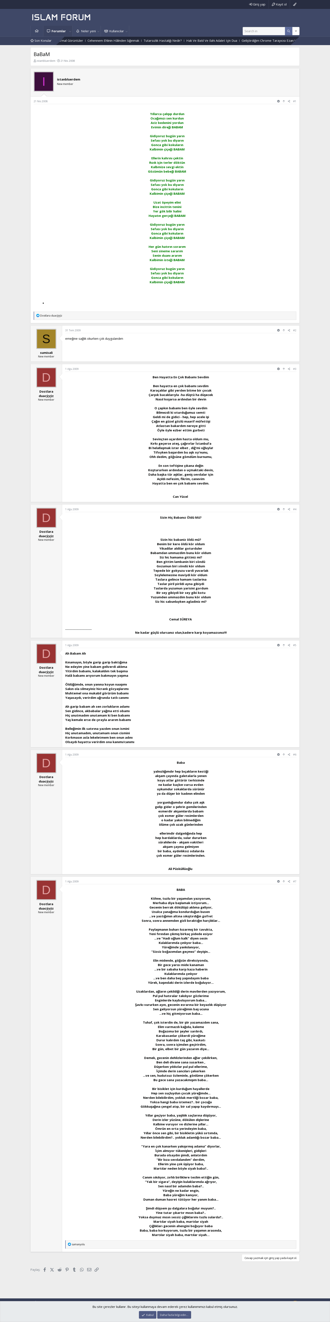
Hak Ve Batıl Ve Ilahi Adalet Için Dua (224, 40)
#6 (294, 754)
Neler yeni (88, 31)
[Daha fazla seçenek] (288, 31)
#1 (294, 101)
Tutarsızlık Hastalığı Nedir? (175, 40)
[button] (70, 31)
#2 (294, 330)
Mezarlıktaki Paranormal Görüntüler (70, 40)
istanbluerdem (46, 61)
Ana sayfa (37, 31)
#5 (294, 645)
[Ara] (264, 31)
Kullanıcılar (116, 31)
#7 (294, 881)
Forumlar (59, 31)
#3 (294, 369)
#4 (294, 509)
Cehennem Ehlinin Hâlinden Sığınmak (126, 40)
